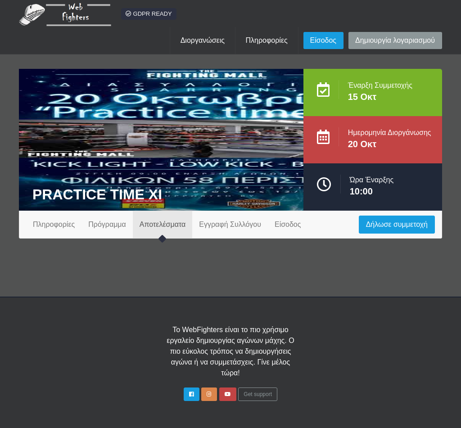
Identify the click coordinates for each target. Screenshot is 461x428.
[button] (266, 40)
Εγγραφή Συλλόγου (230, 224)
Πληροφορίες (54, 224)
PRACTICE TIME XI (97, 194)
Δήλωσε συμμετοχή (397, 224)
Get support (258, 394)
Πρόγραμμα (107, 224)
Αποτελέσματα (162, 224)
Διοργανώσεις (203, 40)
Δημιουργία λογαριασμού (395, 40)
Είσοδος (323, 40)
